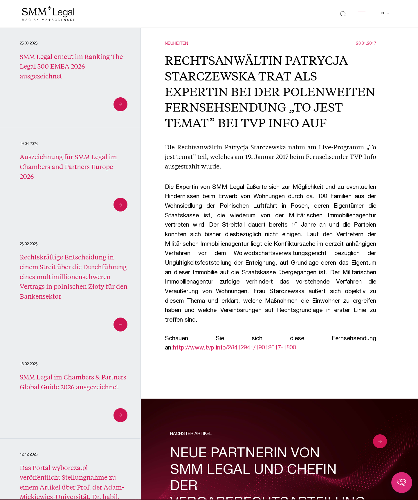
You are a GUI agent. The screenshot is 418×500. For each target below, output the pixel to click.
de (383, 13)
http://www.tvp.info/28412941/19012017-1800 (234, 348)
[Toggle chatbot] (401, 482)
